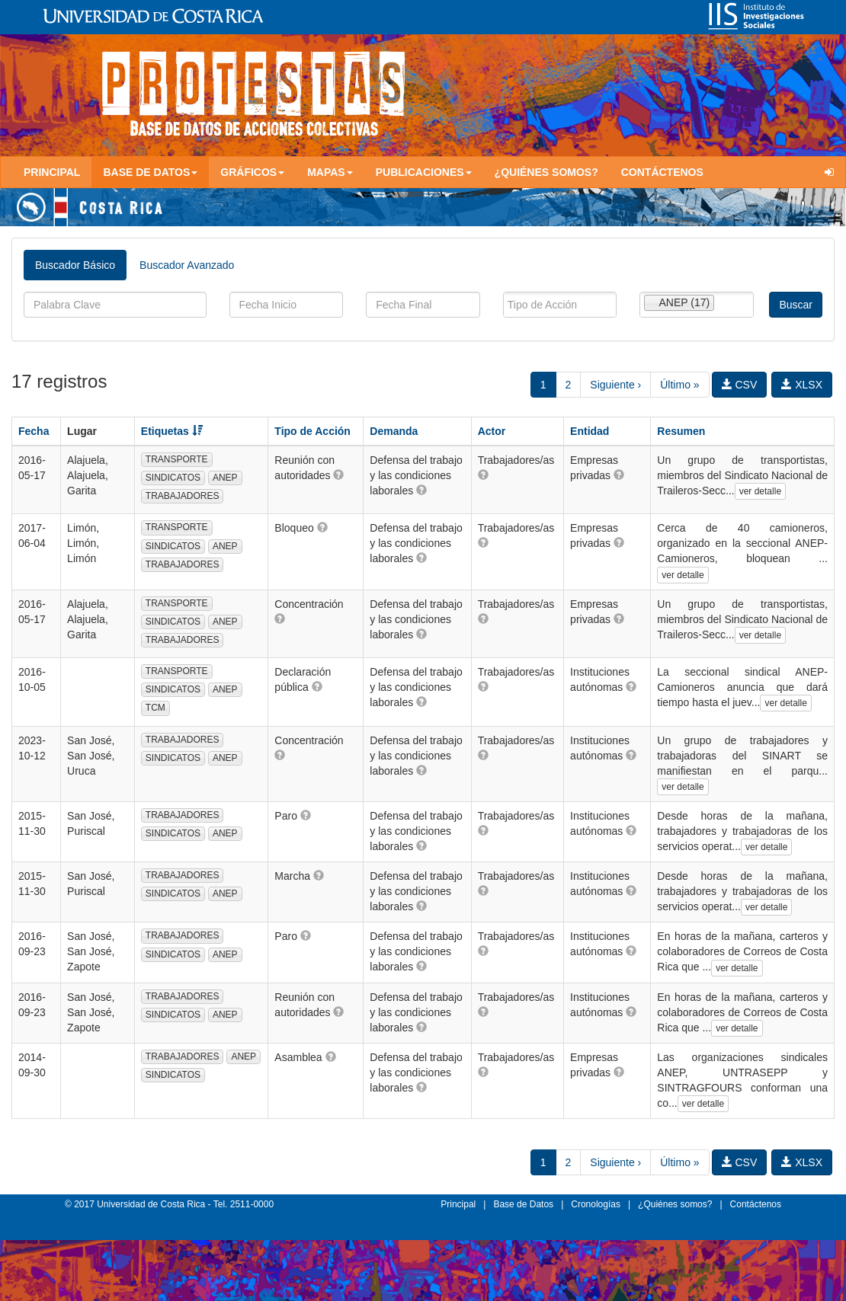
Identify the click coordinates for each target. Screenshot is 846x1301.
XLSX (801, 385)
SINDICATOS (173, 477)
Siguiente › (615, 385)
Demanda (394, 431)
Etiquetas (172, 431)
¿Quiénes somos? (546, 172)
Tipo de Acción (312, 431)
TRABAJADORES (183, 496)
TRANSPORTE (177, 459)
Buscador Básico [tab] (75, 265)
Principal (52, 172)
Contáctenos (662, 172)
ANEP (225, 477)
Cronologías (595, 1204)
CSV (740, 385)
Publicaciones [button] (424, 172)
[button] (338, 474)
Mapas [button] (330, 172)
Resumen (681, 431)
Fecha (33, 431)
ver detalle (760, 491)
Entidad (589, 431)
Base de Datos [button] (150, 172)
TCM (155, 707)
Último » (679, 385)
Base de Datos (523, 1204)
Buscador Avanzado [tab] (186, 265)
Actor (492, 431)
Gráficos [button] (252, 172)
